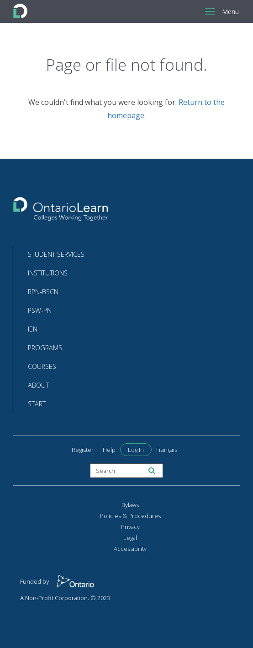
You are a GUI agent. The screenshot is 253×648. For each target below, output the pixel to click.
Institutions (48, 273)
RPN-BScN (43, 291)
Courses (42, 366)
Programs (45, 347)
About (38, 385)
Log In (136, 450)
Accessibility (130, 548)
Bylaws (130, 505)
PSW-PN (40, 310)
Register (83, 450)
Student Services (56, 254)
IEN (32, 329)
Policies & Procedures (130, 516)
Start (37, 403)
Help (109, 450)
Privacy (130, 527)
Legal (130, 538)
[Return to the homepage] (61, 212)
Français (166, 450)
